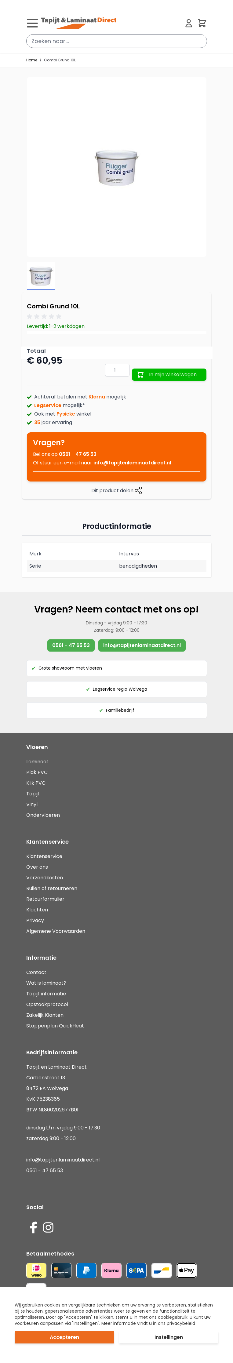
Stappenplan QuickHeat (55, 1025)
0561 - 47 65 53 (77, 454)
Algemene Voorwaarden (55, 931)
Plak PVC (37, 772)
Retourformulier (45, 899)
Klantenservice (44, 856)
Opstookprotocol (47, 1004)
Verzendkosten (44, 877)
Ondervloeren (43, 815)
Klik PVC (36, 783)
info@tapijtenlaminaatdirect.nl (132, 462)
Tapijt (33, 793)
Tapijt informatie (46, 993)
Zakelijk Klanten (45, 1015)
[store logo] (110, 23)
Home (31, 60)
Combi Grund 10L (60, 60)
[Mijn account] (189, 23)
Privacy (35, 920)
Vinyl (32, 804)
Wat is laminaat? (46, 983)
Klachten (37, 909)
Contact (36, 972)
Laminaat (37, 761)
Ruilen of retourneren (51, 888)
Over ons (37, 867)
